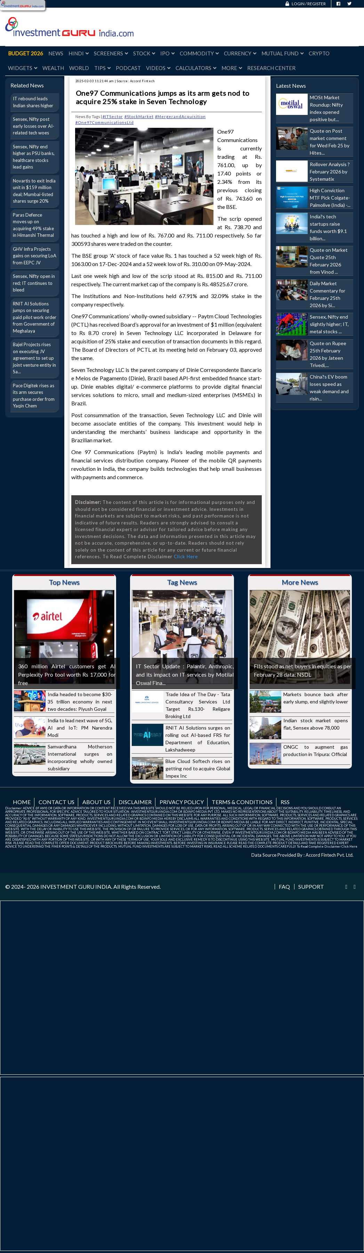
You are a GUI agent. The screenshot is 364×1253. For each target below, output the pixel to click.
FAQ (284, 886)
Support (311, 886)
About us (96, 802)
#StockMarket (139, 116)
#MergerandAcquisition (180, 116)
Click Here (186, 556)
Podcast (128, 68)
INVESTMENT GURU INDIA (75, 886)
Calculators (196, 68)
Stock (144, 53)
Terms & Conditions (242, 802)
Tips (102, 68)
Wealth (53, 68)
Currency (240, 53)
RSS (285, 802)
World (79, 68)
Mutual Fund (282, 53)
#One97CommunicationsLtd (104, 122)
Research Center (271, 68)
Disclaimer (135, 802)
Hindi (78, 53)
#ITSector (113, 116)
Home (22, 802)
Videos (158, 68)
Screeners (111, 53)
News (55, 53)
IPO (167, 53)
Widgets (22, 68)
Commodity (199, 53)
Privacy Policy (182, 802)
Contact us (56, 802)
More (231, 68)
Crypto (319, 53)
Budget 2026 (25, 53)
